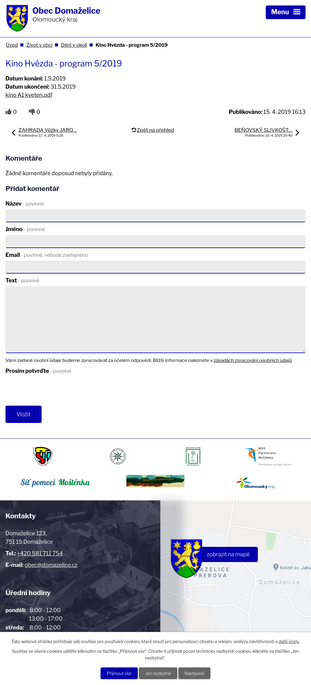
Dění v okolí (74, 45)
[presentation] (50, 391)
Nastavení (194, 673)
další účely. (289, 641)
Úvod (12, 45)
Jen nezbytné (158, 673)
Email (46, 255)
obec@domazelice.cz (51, 565)
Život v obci (39, 45)
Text (22, 280)
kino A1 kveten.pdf (28, 95)
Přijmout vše (119, 673)
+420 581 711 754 (40, 553)
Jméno (25, 229)
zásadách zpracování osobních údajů (253, 360)
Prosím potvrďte (38, 371)
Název (24, 203)
